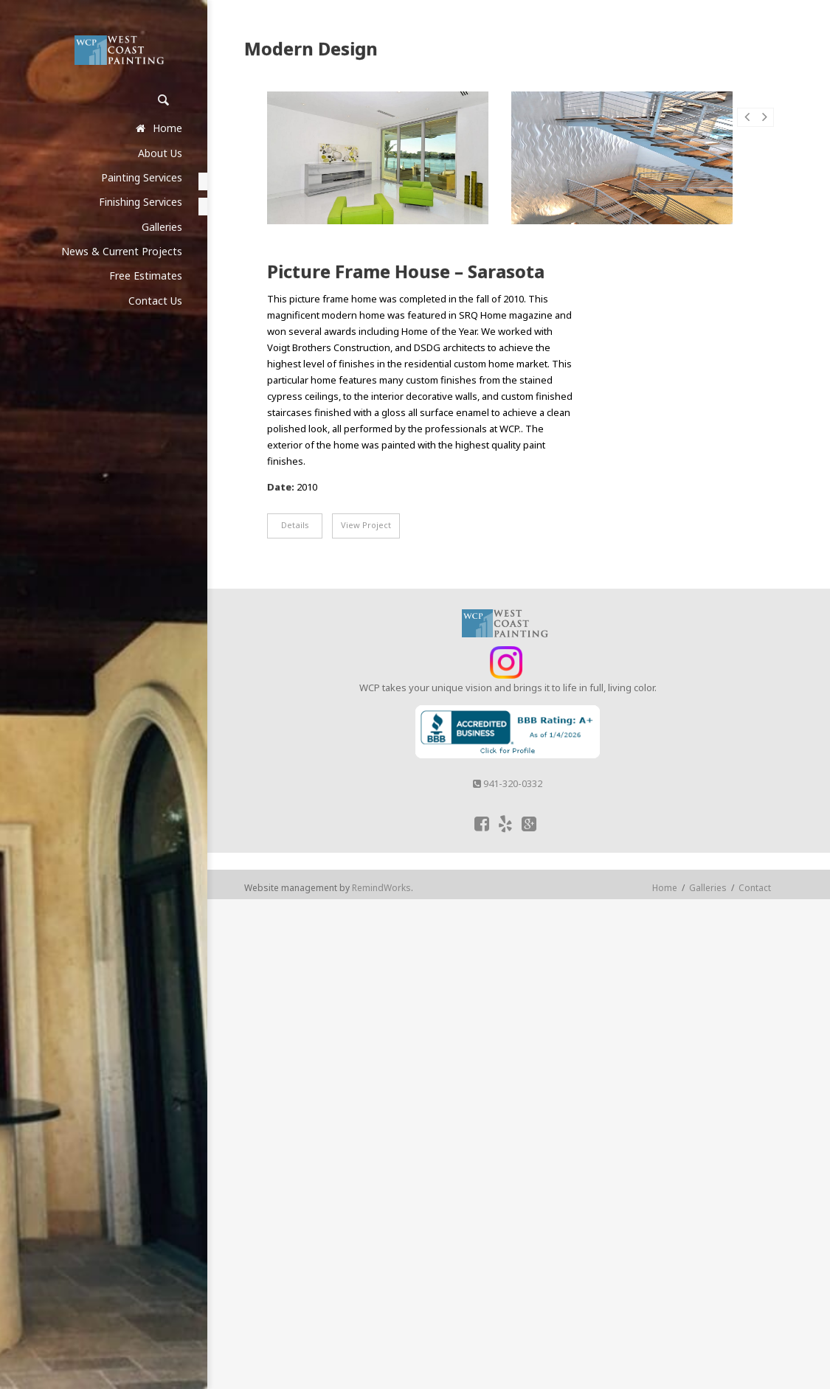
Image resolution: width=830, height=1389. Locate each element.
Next (764, 124)
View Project (366, 524)
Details (295, 524)
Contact (755, 887)
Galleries (708, 887)
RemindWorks (381, 887)
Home (664, 887)
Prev (747, 124)
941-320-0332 (507, 783)
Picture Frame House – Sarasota (405, 272)
